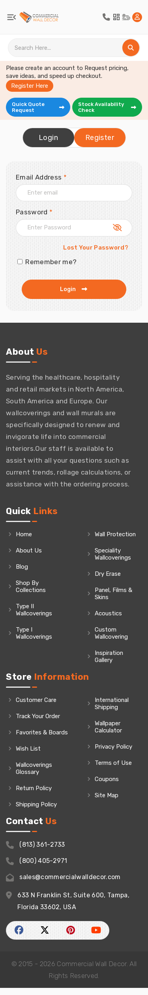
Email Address (41, 177)
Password (34, 212)
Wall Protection (109, 538)
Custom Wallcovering (111, 640)
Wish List (28, 755)
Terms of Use (113, 770)
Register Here (29, 85)
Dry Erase (108, 581)
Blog (22, 566)
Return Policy (34, 795)
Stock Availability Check (108, 107)
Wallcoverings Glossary (34, 775)
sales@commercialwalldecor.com (63, 884)
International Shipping (112, 711)
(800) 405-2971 (36, 868)
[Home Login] (137, 17)
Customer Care (36, 707)
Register (99, 137)
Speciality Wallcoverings (113, 561)
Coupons (107, 786)
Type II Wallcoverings (34, 610)
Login (48, 137)
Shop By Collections (31, 586)
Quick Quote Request (39, 107)
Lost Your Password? (95, 247)
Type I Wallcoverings (34, 633)
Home (24, 534)
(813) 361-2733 (35, 852)
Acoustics (108, 620)
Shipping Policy (36, 811)
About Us (29, 550)
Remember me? (47, 262)
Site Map (106, 802)
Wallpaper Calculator (108, 734)
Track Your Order (38, 723)
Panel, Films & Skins (114, 601)
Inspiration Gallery (109, 663)
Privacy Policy (113, 753)
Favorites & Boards (42, 739)
